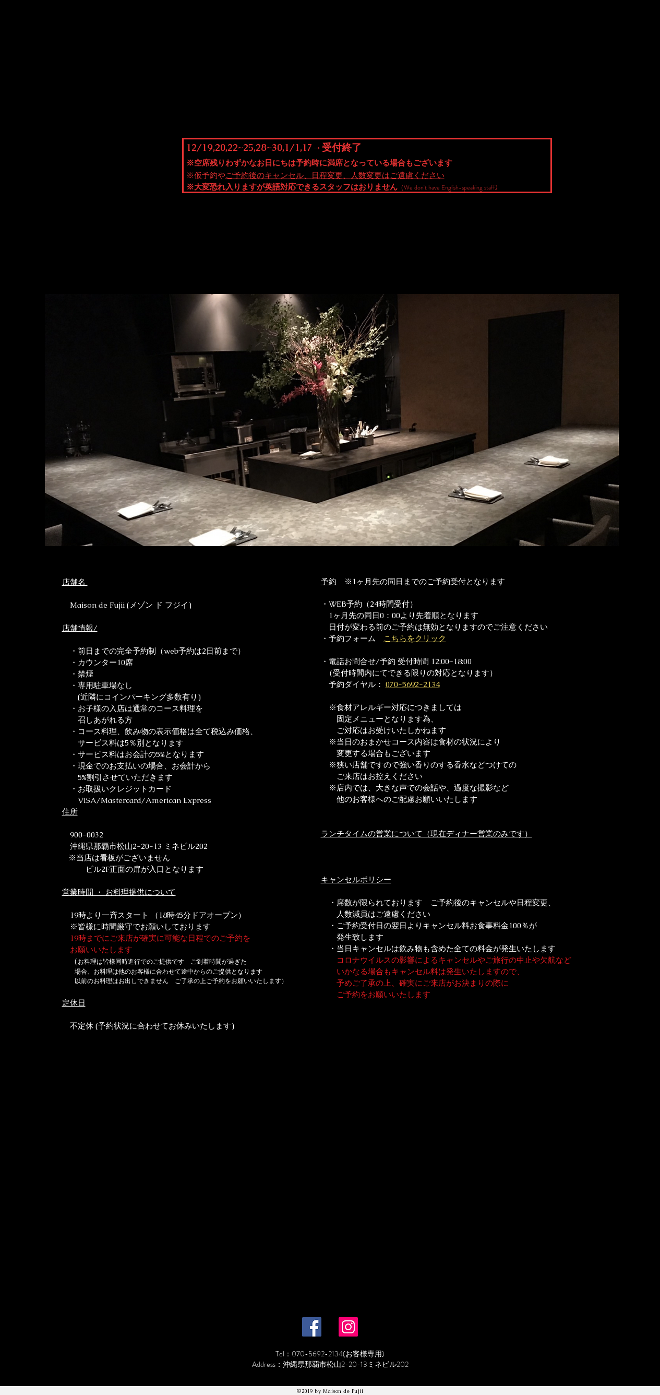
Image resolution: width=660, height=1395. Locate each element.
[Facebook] (311, 1327)
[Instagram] (348, 1327)
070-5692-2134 (413, 684)
